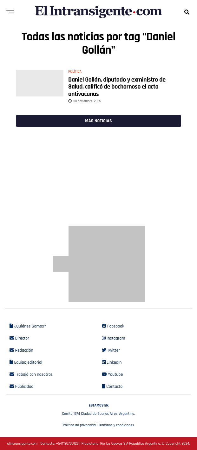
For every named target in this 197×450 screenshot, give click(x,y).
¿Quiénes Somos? (28, 326)
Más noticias (98, 121)
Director (19, 338)
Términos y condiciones (116, 425)
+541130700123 (67, 443)
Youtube (112, 374)
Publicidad (21, 386)
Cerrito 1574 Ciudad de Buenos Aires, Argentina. (98, 408)
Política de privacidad (79, 425)
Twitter (111, 350)
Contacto (112, 386)
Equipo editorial (26, 362)
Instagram (113, 338)
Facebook (113, 326)
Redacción (21, 350)
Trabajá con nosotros (31, 374)
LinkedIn (112, 362)
